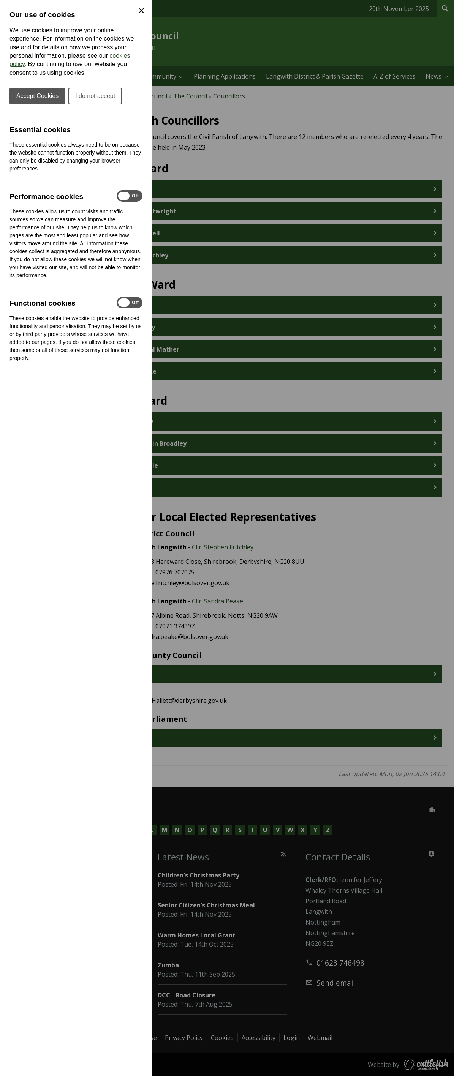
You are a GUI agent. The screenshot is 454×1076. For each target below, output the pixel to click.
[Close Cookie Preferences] (141, 10)
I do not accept (95, 96)
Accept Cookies (37, 96)
